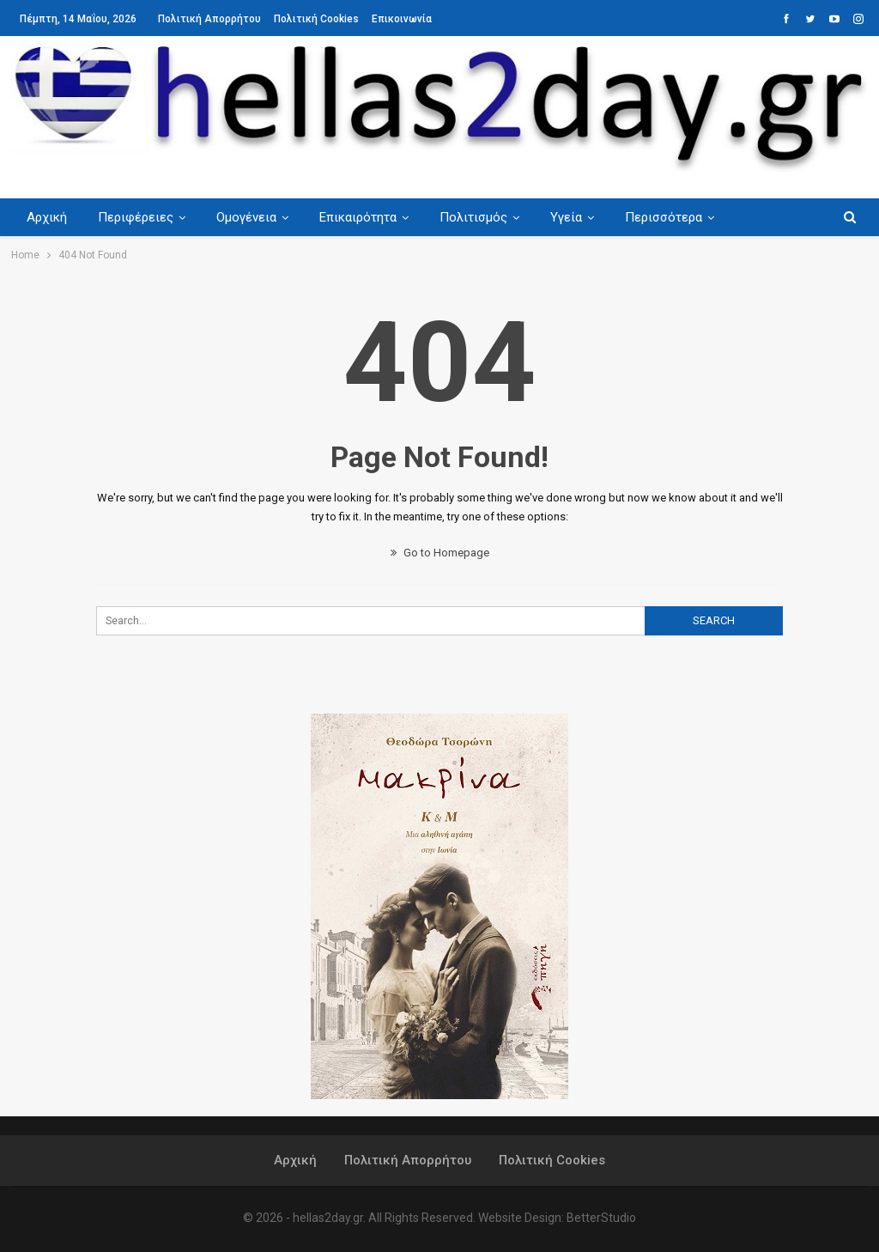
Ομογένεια (251, 217)
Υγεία (579, 217)
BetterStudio (601, 1218)
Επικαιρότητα (365, 217)
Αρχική (47, 217)
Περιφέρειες (138, 217)
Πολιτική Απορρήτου (209, 19)
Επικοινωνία (402, 19)
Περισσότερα (679, 217)
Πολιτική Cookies (316, 19)
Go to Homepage (440, 552)
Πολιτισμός (484, 217)
